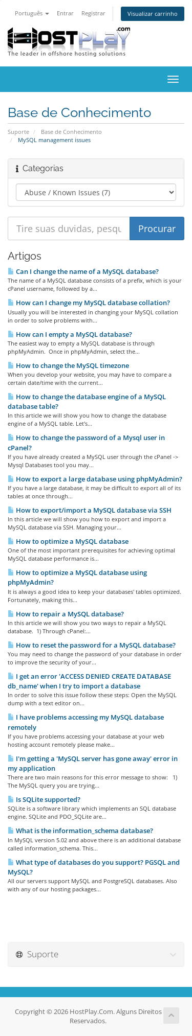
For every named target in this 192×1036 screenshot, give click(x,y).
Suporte (18, 131)
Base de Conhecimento (71, 131)
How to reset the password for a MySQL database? (92, 645)
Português (32, 13)
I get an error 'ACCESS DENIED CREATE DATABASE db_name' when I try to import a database (89, 681)
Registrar (93, 13)
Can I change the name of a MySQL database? (83, 271)
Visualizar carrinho (152, 13)
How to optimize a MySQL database (68, 541)
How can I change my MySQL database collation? (89, 302)
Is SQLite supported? (44, 799)
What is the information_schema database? (80, 830)
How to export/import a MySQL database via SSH (90, 510)
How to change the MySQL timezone (68, 365)
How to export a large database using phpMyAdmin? (95, 479)
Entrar (65, 13)
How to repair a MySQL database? (66, 613)
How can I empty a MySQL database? (70, 334)
